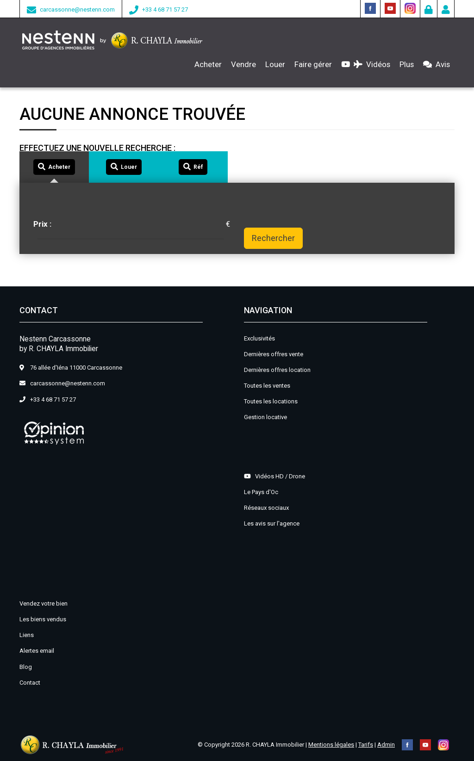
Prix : (42, 224)
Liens (26, 634)
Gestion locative (265, 417)
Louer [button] (275, 64)
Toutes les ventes (267, 385)
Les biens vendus (42, 619)
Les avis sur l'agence (271, 523)
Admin (386, 744)
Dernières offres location (277, 369)
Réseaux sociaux (266, 507)
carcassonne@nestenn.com (77, 9)
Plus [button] (406, 64)
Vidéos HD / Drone (274, 476)
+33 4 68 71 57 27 (165, 9)
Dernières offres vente (273, 354)
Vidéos (365, 64)
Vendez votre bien (43, 603)
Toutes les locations (271, 401)
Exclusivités (259, 338)
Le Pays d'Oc (261, 492)
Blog (25, 666)
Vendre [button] (243, 64)
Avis (436, 64)
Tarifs (365, 744)
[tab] (54, 167)
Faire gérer (313, 64)
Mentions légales (331, 744)
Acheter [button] (208, 64)
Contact (29, 682)
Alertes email (36, 650)
